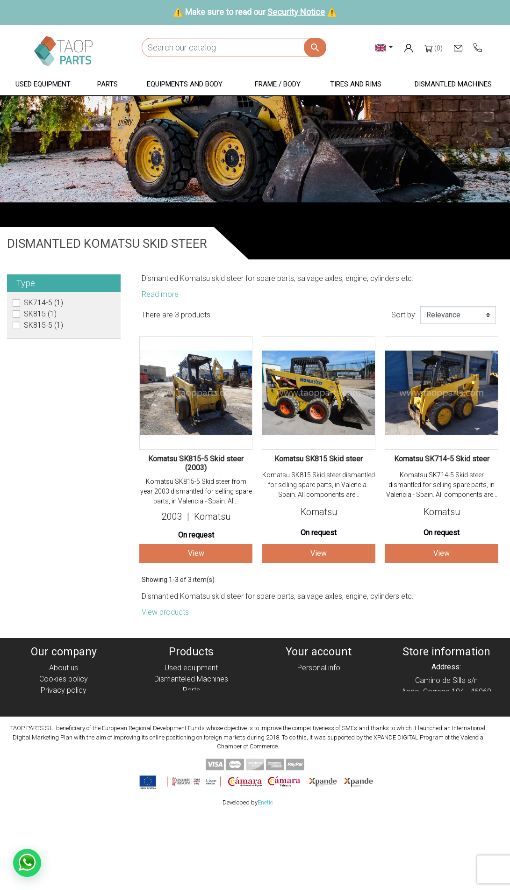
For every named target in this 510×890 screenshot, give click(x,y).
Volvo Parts (191, 746)
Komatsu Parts (191, 735)
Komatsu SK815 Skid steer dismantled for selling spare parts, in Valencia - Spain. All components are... (318, 484)
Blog (63, 746)
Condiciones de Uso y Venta (63, 712)
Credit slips (319, 690)
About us (63, 667)
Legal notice (63, 701)
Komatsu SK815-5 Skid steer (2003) (196, 463)
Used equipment (191, 667)
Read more (160, 294)
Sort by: (404, 314)
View (196, 553)
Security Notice (296, 12)
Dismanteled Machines (191, 679)
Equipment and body (191, 701)
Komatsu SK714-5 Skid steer (441, 458)
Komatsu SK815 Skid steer (318, 458)
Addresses (318, 701)
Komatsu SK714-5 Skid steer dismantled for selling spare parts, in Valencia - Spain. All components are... (441, 484)
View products (165, 612)
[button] (43, 84)
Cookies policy (63, 679)
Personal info (318, 667)
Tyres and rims (191, 723)
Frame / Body (191, 712)
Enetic (265, 875)
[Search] (234, 47)
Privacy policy (63, 690)
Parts (191, 690)
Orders (319, 679)
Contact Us (63, 735)
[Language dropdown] (384, 47)
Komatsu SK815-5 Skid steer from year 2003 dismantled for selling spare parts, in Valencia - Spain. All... (196, 491)
